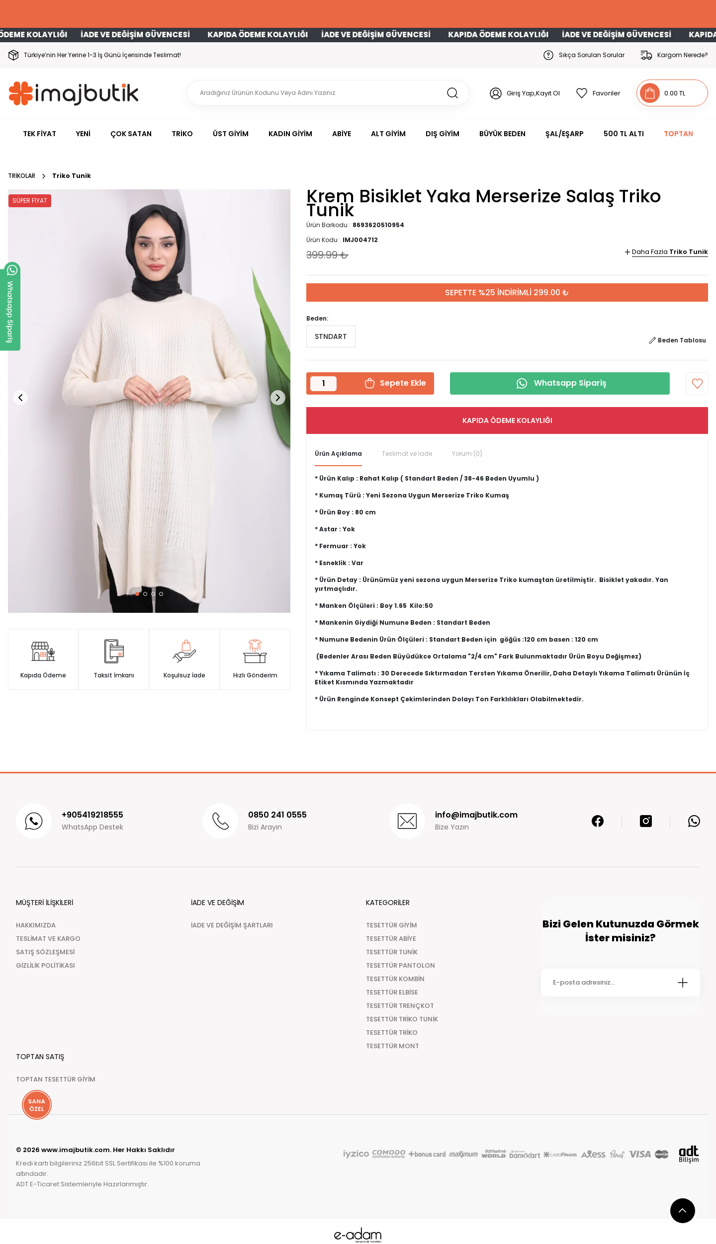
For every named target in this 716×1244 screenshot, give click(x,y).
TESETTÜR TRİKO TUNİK (402, 1019)
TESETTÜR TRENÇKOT (400, 1005)
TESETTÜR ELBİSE (392, 992)
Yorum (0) (467, 453)
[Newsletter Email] (620, 982)
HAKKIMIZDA (36, 925)
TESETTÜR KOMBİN (395, 979)
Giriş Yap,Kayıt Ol (533, 93)
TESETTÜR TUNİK (392, 952)
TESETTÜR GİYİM (391, 925)
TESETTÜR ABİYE (391, 938)
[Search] (328, 93)
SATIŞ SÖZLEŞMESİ (45, 952)
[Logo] (74, 93)
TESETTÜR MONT (392, 1046)
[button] (137, 594)
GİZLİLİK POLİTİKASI (45, 965)
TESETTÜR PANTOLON (400, 965)
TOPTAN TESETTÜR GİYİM (55, 1079)
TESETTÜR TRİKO (392, 1032)
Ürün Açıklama (338, 453)
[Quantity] (323, 383)
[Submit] (682, 982)
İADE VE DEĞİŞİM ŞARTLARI (232, 925)
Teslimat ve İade (407, 453)
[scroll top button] (682, 1210)
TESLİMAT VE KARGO (48, 938)
